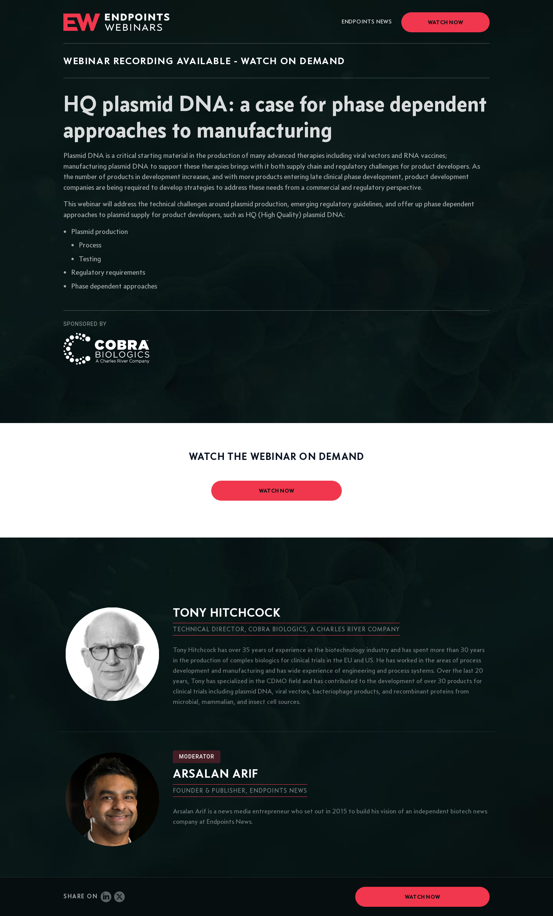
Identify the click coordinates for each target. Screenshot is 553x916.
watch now (277, 490)
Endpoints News (367, 21)
